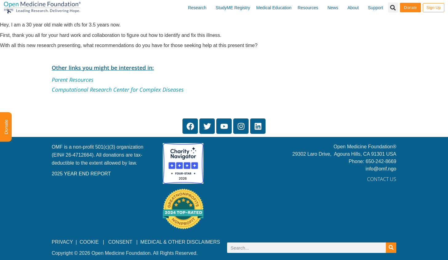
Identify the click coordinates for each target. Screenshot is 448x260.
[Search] (391, 247)
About (353, 7)
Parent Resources (73, 79)
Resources (308, 7)
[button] (393, 7)
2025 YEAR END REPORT (81, 173)
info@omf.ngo (381, 168)
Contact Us (381, 179)
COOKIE (90, 242)
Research (197, 7)
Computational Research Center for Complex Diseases (118, 89)
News (332, 7)
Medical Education (273, 7)
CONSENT (120, 242)
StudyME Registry (233, 7)
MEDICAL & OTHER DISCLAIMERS (180, 242)
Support (375, 7)
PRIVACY (62, 242)
